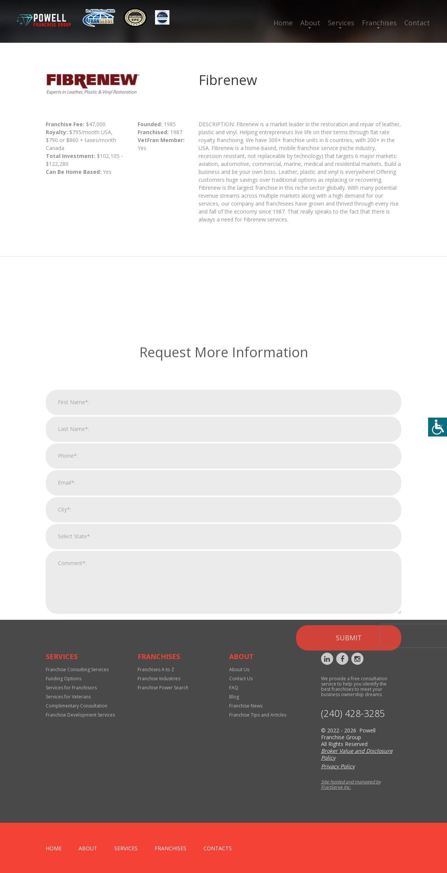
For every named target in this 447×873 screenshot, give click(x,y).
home (54, 848)
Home (283, 22)
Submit (349, 736)
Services (341, 22)
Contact (417, 22)
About (310, 22)
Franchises (379, 22)
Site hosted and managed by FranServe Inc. (351, 784)
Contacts (217, 848)
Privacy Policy (338, 766)
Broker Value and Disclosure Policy (357, 754)
